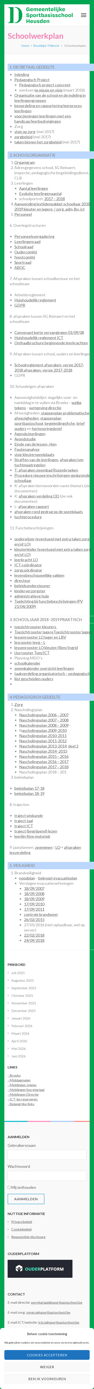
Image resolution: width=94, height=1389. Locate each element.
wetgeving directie (45, 407)
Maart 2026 (20, 1033)
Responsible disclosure (28, 1237)
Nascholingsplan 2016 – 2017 (44, 761)
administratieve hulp (31, 596)
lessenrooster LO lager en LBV (40, 637)
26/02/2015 (34, 919)
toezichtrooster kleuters (35, 626)
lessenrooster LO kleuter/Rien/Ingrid (46, 647)
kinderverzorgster (29, 590)
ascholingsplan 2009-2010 (44, 730)
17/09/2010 (34, 904)
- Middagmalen (19, 1080)
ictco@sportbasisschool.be (58, 1322)
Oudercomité (25, 252)
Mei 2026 (18, 1048)
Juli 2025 (18, 973)
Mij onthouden (23, 1187)
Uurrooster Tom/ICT (32, 652)
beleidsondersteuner (32, 585)
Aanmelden (26, 1199)
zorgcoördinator (28, 570)
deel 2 (73, 746)
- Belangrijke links (21, 1104)
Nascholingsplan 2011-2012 (43, 740)
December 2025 (23, 1011)
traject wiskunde (28, 815)
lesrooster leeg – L (29, 642)
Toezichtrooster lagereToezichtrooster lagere (53, 632)
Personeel (23, 214)
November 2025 (23, 1003)
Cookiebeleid (21, 1229)
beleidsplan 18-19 (29, 793)
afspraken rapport (33, 506)
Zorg (18, 704)
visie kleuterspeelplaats (34, 454)
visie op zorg (24, 131)
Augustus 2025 (22, 980)
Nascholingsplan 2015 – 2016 (44, 756)
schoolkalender (27, 663)
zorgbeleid (23, 136)
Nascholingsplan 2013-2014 (43, 746)
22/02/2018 (34, 935)
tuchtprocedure (28, 516)
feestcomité (24, 257)
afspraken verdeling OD (39, 496)
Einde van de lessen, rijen (35, 444)
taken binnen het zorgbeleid (38, 142)
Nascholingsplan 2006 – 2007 (44, 714)
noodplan (27, 878)
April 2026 (19, 1041)
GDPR (19, 305)
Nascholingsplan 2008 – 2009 (44, 725)
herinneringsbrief (47, 428)
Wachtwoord (19, 1166)
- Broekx (14, 1075)
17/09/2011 (34, 909)
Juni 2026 (18, 1056)
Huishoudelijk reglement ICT (38, 337)
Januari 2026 (20, 1018)
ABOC (19, 267)
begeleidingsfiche (60, 423)
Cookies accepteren (47, 1355)
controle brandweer (41, 914)
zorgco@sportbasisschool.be (48, 1312)
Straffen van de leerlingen (36, 459)
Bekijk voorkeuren (47, 1379)
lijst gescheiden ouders (33, 678)
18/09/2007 (34, 888)
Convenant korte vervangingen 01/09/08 (49, 332)
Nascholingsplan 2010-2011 (43, 735)
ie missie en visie (49, 90)
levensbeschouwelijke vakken (39, 575)
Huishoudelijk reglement (35, 300)
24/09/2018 (34, 940)
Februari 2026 (21, 1026)
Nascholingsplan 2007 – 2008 (44, 720)
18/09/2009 (34, 898)
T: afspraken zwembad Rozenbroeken (46, 470)
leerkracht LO (26, 559)
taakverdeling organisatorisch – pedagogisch (52, 673)
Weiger (47, 1367)
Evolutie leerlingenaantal (40, 193)
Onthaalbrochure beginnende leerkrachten (51, 342)
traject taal (23, 820)
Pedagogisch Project (32, 79)
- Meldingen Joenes (22, 1085)
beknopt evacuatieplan (57, 878)
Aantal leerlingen (33, 188)
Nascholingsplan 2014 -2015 (43, 751)
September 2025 (23, 988)
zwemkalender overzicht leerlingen (44, 668)
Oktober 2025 (22, 995)
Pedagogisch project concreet (44, 84)
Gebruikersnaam (22, 1145)
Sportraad (22, 262)
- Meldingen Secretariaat (26, 1090)
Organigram (24, 162)
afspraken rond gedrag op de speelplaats (48, 511)
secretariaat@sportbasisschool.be (56, 1302)
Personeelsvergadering (34, 236)
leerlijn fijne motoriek (32, 836)
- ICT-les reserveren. (23, 1099)
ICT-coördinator (28, 564)
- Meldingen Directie (23, 1094)
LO (57, 847)
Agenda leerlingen (29, 433)
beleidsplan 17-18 (29, 788)
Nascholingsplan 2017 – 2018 (44, 766)
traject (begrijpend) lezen (35, 831)
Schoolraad (23, 246)
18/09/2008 (34, 893)
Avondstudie (25, 439)
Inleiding (21, 74)
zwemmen (43, 847)
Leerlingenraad (27, 241)
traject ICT (23, 825)
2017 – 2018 (54, 198)
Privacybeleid (21, 1222)
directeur (22, 580)
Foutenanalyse (27, 449)
